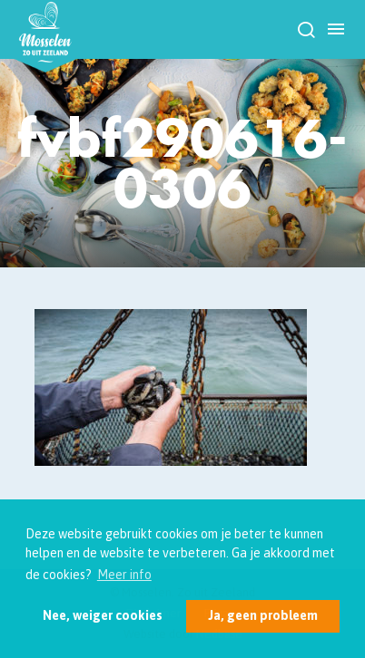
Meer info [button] (124, 574)
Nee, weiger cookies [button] (103, 615)
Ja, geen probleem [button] (263, 615)
